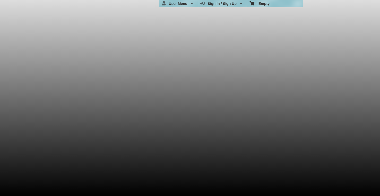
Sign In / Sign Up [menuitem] (221, 3)
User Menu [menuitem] (177, 3)
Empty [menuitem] (260, 3)
